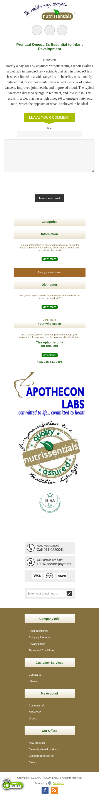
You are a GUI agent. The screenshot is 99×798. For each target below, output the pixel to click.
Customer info (37, 705)
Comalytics (56, 783)
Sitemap (34, 681)
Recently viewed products (44, 749)
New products (37, 742)
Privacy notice (37, 643)
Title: (50, 128)
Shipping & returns (39, 637)
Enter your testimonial (49, 272)
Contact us (35, 674)
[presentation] (50, 182)
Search (33, 762)
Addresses (35, 712)
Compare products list (41, 755)
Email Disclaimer (38, 630)
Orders (33, 718)
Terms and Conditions (41, 650)
